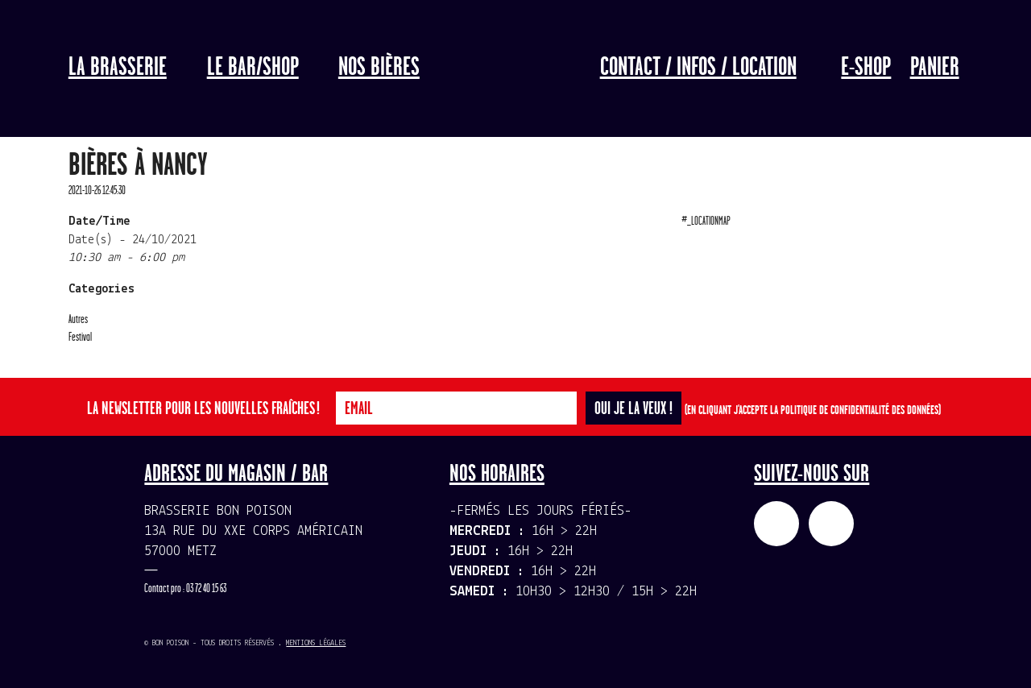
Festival (80, 337)
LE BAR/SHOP (253, 68)
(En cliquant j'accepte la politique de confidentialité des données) (813, 410)
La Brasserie (117, 68)
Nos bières (379, 68)
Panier (934, 68)
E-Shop (866, 68)
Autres (78, 319)
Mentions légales (316, 643)
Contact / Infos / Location (698, 68)
